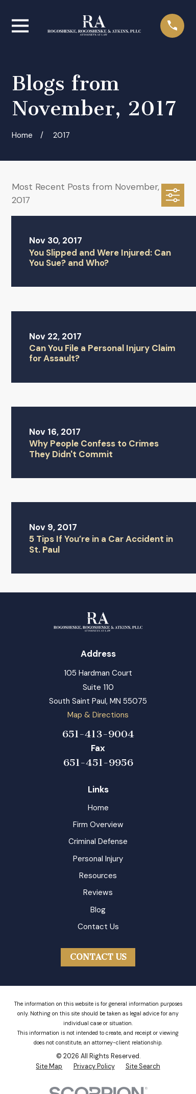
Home (98, 808)
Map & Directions (98, 715)
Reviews (98, 892)
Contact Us (98, 927)
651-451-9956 (98, 762)
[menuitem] (49, 1067)
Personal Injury (98, 859)
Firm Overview (98, 824)
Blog (98, 910)
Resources (98, 876)
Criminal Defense (98, 841)
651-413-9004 (98, 734)
